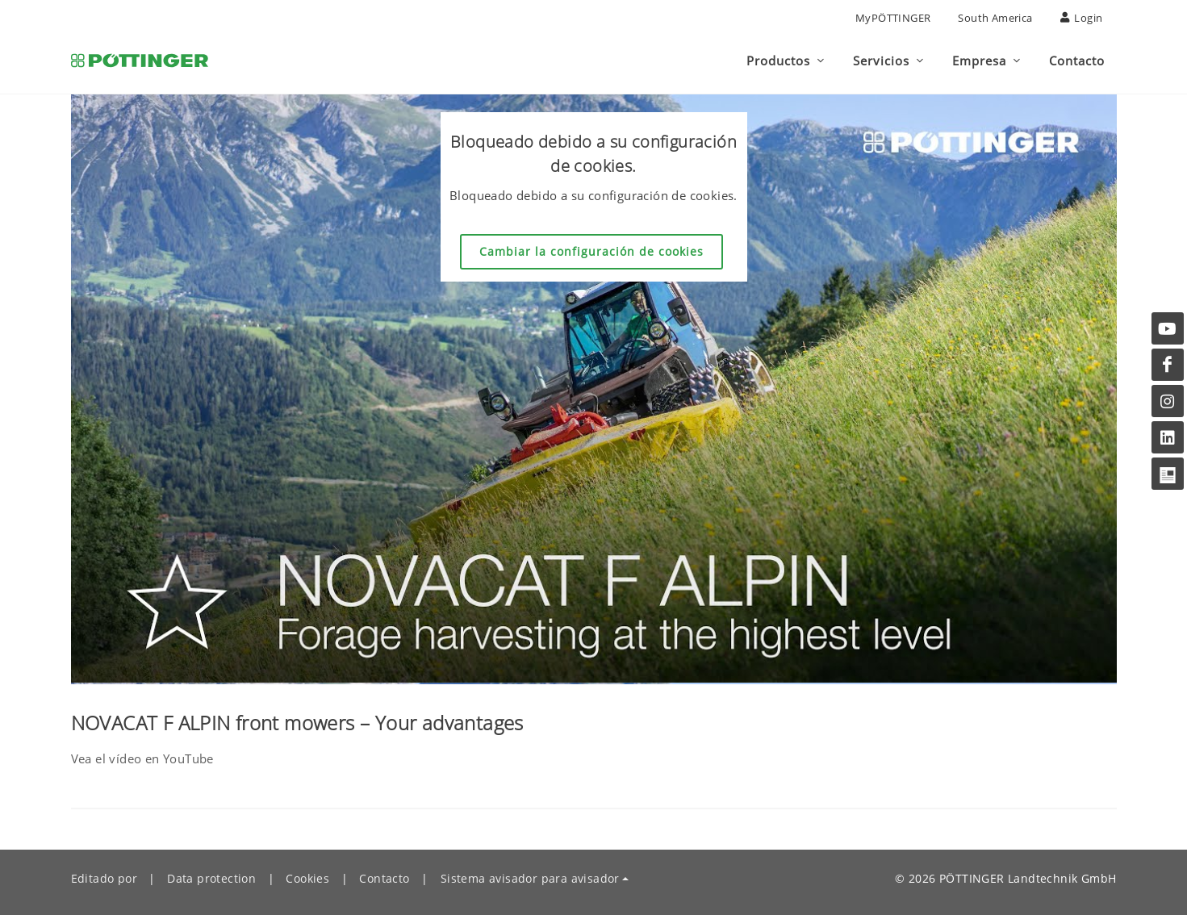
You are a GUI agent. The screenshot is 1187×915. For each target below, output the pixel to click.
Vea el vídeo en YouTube (142, 758)
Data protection (211, 878)
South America (995, 17)
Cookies (307, 878)
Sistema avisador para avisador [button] (530, 878)
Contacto (384, 878)
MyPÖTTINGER (892, 17)
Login (1081, 18)
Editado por (104, 878)
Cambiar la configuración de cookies (591, 251)
